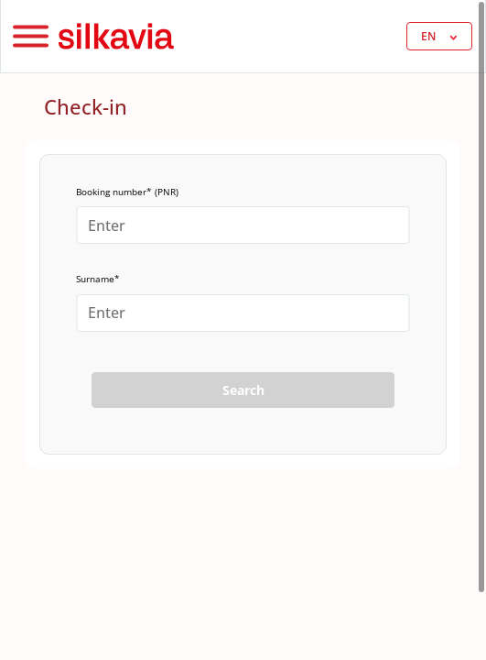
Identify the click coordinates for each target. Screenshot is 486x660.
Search (243, 390)
